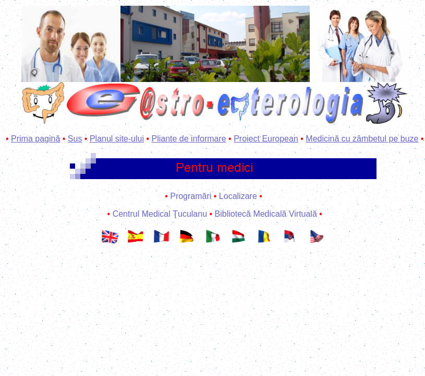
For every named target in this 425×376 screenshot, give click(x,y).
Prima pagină (35, 138)
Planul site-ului (117, 138)
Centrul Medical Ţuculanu (160, 213)
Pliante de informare (188, 138)
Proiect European (266, 138)
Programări (190, 196)
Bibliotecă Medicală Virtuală (266, 213)
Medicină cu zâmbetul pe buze (362, 138)
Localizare (238, 196)
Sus (75, 138)
